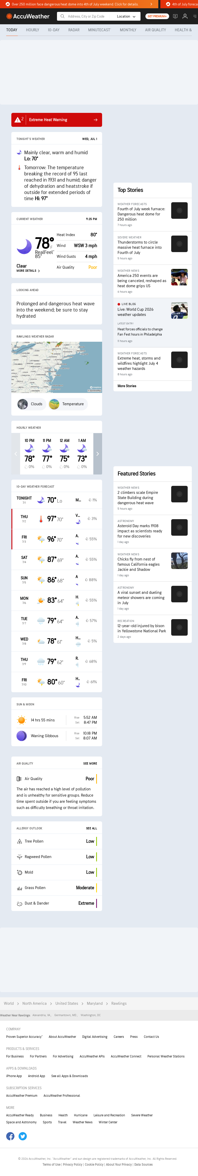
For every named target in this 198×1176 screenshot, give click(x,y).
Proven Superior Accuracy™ (24, 1037)
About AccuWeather (62, 1037)
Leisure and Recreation (109, 1115)
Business (46, 1115)
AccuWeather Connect (126, 1056)
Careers (119, 1037)
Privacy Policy (73, 1165)
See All (91, 828)
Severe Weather (142, 1115)
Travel (62, 1122)
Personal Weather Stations (166, 1056)
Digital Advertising (95, 1037)
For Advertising (63, 1056)
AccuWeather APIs (92, 1056)
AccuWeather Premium (21, 1096)
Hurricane (80, 1115)
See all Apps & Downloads (69, 1076)
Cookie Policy (94, 1165)
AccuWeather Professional (62, 1096)
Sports (47, 1122)
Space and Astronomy (21, 1122)
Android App (36, 1076)
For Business (15, 1056)
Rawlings (119, 1003)
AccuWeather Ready (20, 1115)
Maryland (95, 1003)
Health (63, 1115)
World (9, 1003)
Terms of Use (52, 1165)
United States (66, 1003)
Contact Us (151, 1037)
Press (134, 1037)
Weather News (83, 1122)
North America (34, 1003)
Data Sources (143, 1165)
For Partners (38, 1056)
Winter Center (108, 1122)
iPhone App (14, 1076)
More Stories (127, 386)
